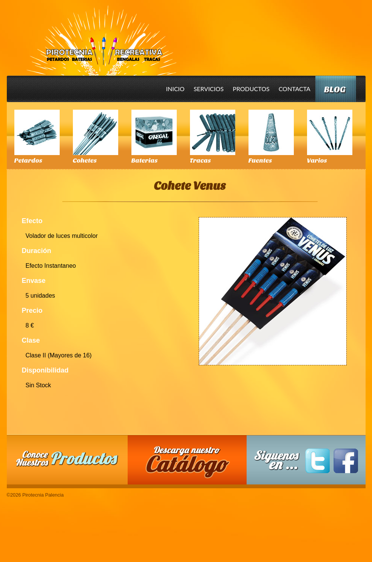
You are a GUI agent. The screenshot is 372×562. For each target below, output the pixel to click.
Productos (251, 88)
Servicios (209, 88)
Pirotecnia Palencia (101, 35)
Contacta (294, 88)
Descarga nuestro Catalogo (191, 464)
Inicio (175, 88)
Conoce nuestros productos (67, 458)
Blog (335, 89)
